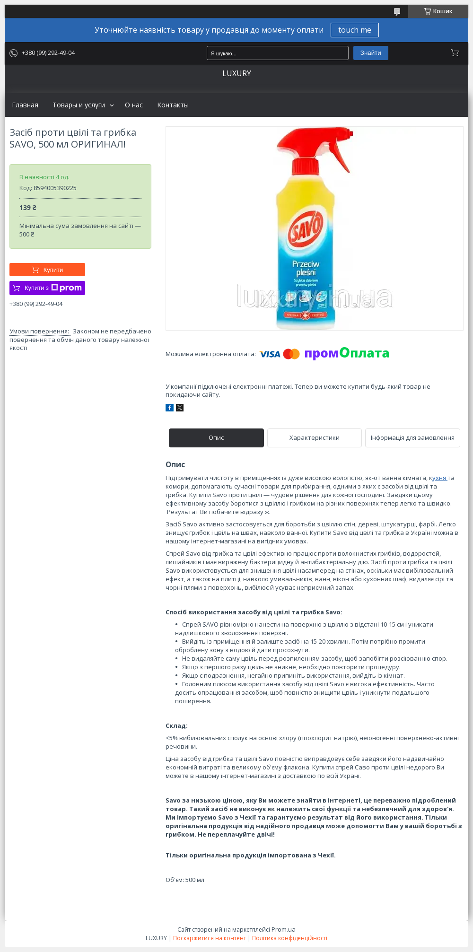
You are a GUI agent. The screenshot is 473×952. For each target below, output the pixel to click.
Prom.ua (284, 929)
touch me (354, 30)
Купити (53, 269)
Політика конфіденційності (289, 938)
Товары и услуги (79, 105)
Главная (25, 105)
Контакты (173, 105)
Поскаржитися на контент (209, 938)
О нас (134, 105)
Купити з (53, 288)
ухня (439, 477)
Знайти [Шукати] (370, 52)
